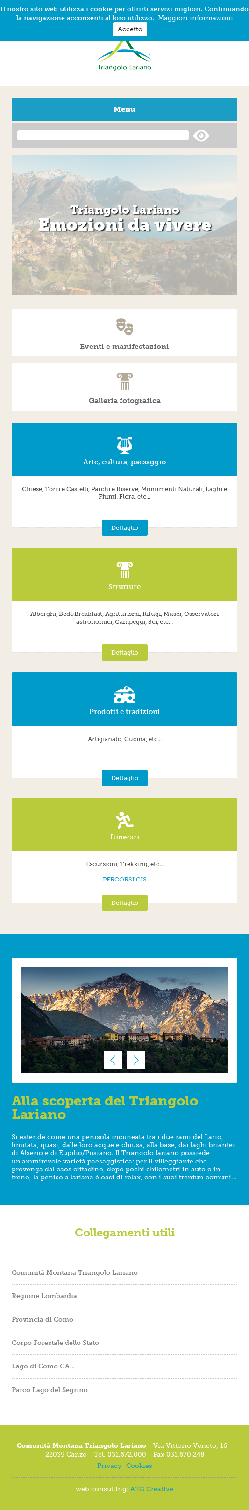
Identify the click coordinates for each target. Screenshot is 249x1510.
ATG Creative (151, 1489)
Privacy (109, 1465)
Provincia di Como (42, 1319)
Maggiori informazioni (195, 18)
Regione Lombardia (44, 1296)
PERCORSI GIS (125, 879)
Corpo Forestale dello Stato (55, 1342)
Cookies (139, 1465)
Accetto (130, 29)
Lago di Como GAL (43, 1366)
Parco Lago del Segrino (50, 1390)
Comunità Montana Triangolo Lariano (75, 1272)
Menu (124, 109)
